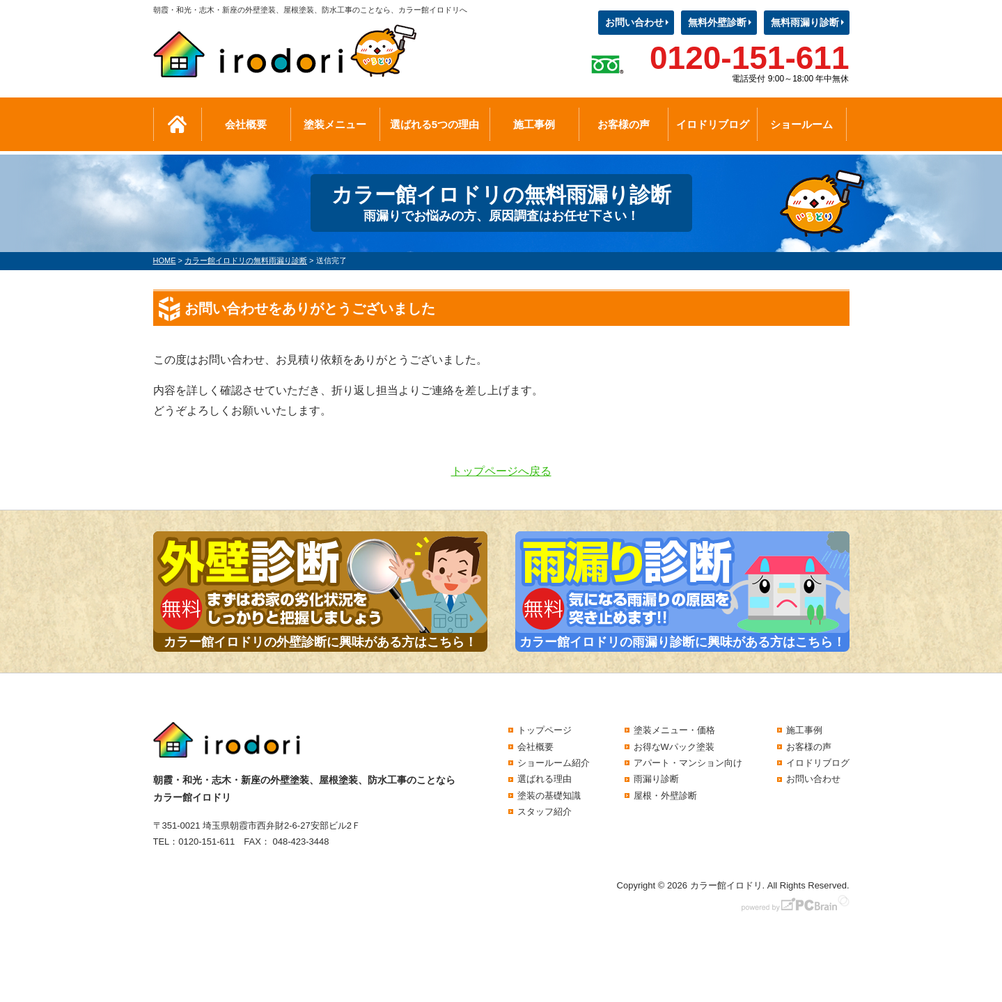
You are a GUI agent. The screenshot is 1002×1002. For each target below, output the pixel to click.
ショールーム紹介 (553, 763)
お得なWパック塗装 (674, 747)
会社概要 (246, 124)
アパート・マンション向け (688, 763)
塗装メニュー (335, 124)
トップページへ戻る (501, 471)
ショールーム (801, 124)
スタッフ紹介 (544, 811)
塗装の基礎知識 (549, 795)
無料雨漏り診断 (805, 22)
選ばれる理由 (544, 779)
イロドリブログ (712, 124)
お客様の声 (623, 124)
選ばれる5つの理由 (434, 124)
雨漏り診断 (656, 779)
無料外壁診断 (717, 22)
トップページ (544, 730)
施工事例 (534, 124)
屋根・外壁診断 (665, 795)
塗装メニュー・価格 (674, 730)
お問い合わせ (634, 22)
